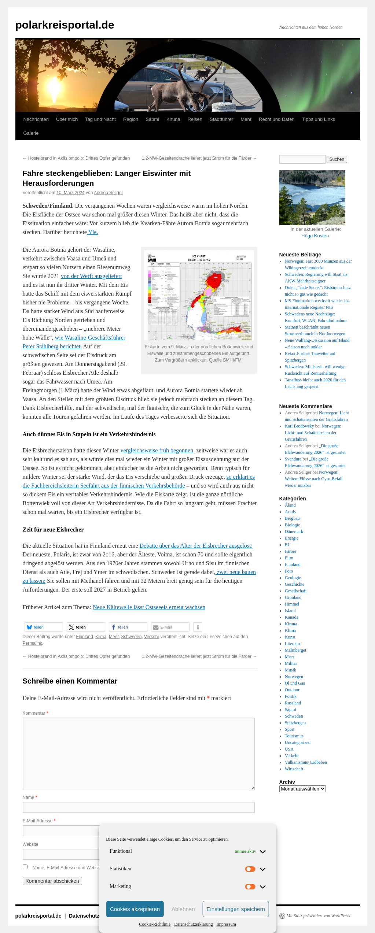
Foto (289, 571)
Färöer (290, 551)
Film (289, 557)
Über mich (67, 119)
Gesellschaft (295, 590)
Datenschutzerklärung (193, 924)
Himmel (292, 604)
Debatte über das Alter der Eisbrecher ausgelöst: (196, 546)
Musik (290, 670)
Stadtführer (221, 119)
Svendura (293, 459)
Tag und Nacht (100, 119)
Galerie (31, 133)
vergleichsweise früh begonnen (156, 450)
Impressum (226, 924)
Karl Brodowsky (299, 426)
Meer (114, 636)
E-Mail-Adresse (39, 820)
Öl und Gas (295, 683)
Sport (289, 729)
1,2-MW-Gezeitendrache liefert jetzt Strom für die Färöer (199, 158)
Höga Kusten (315, 235)
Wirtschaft (294, 768)
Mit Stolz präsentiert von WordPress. (319, 915)
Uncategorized (297, 742)
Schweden (131, 636)
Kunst (290, 637)
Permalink (32, 643)
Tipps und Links (318, 119)
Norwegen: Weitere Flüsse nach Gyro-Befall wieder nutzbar (313, 479)
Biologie (292, 524)
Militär (291, 663)
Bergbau (292, 518)
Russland (293, 703)
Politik (291, 696)
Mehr (245, 119)
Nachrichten (36, 119)
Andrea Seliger (108, 192)
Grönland (293, 597)
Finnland (84, 636)
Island (290, 610)
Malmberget (295, 650)
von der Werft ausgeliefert (91, 276)
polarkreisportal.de (64, 25)
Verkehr (151, 636)
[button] (44, 627)
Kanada (291, 617)
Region (130, 119)
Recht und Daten (277, 119)
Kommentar (35, 713)
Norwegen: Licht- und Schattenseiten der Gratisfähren (313, 432)
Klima (100, 636)
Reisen (195, 119)
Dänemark (294, 531)
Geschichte (294, 584)
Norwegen (294, 676)
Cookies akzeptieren (135, 909)
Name (30, 797)
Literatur (292, 643)
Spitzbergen (295, 722)
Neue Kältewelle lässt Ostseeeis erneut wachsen (149, 607)
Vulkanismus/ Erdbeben (306, 762)
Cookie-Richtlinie (154, 924)
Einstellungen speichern (236, 909)
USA (289, 749)
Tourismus (294, 735)
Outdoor (292, 689)
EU (288, 544)
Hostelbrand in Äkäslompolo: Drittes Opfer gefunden (76, 158)
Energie (291, 538)
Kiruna (173, 119)
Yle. (92, 232)
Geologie (293, 577)
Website (30, 844)
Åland (290, 505)
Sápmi (152, 119)
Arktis (290, 511)
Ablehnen (183, 909)
